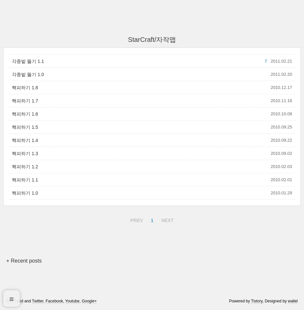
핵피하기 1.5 (25, 127)
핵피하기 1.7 (25, 100)
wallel (293, 301)
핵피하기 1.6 (25, 114)
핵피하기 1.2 (25, 166)
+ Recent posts (24, 261)
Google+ (89, 301)
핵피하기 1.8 (25, 87)
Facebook (54, 301)
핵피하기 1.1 (25, 180)
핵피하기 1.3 (25, 153)
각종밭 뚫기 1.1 (28, 61)
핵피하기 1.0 (25, 193)
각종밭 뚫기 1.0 (28, 74)
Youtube (72, 301)
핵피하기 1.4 (25, 140)
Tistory (257, 301)
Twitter (38, 301)
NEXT (167, 219)
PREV (136, 219)
